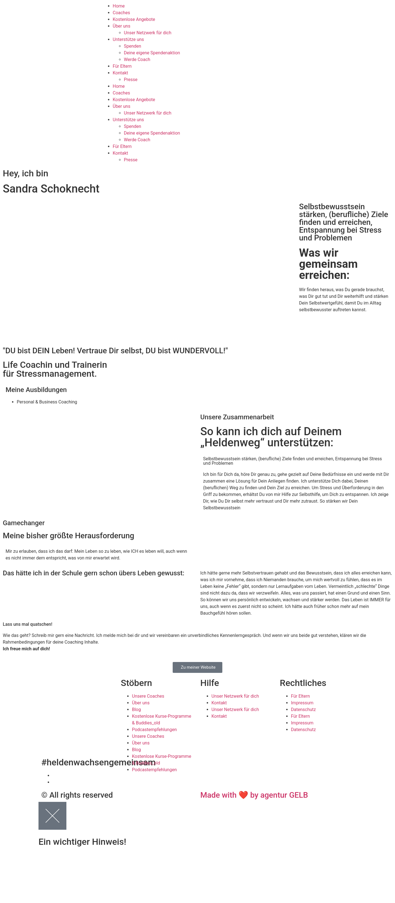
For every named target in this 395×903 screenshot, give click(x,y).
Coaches (121, 12)
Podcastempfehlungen (154, 729)
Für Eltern (122, 66)
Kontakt (120, 73)
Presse (131, 79)
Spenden (132, 46)
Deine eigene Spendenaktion (152, 52)
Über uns (121, 26)
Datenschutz (303, 709)
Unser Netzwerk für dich (147, 32)
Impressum (302, 702)
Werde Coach (137, 59)
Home (119, 6)
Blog (136, 709)
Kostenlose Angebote (134, 19)
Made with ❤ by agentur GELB (254, 795)
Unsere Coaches (148, 696)
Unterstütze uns (128, 39)
